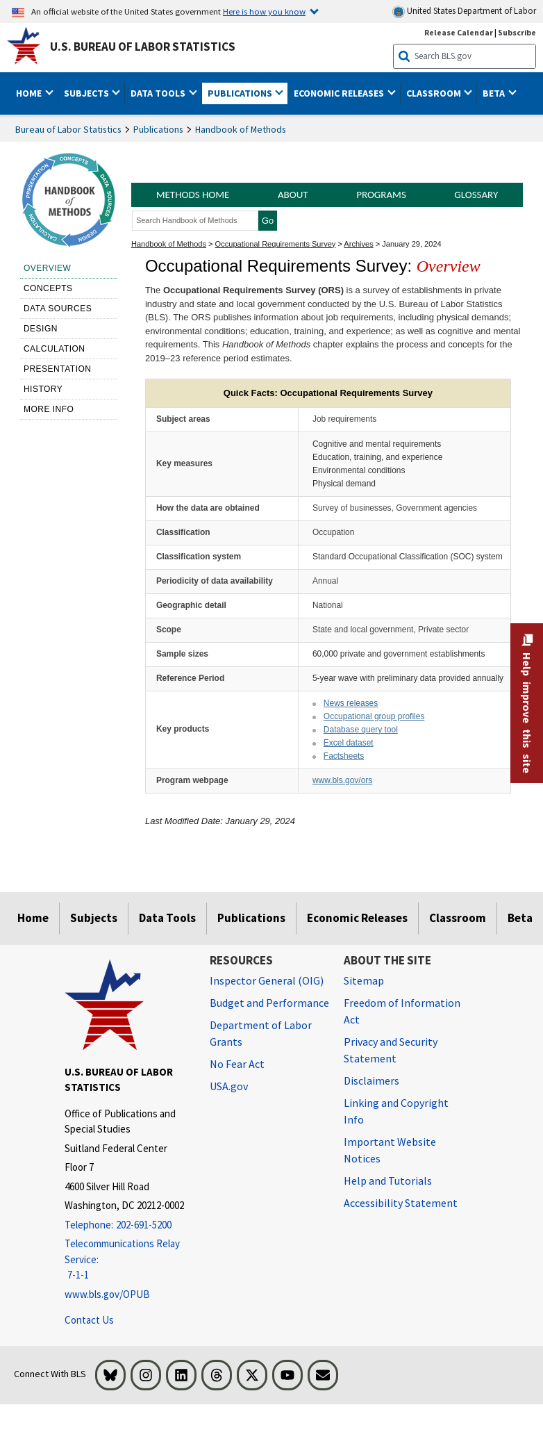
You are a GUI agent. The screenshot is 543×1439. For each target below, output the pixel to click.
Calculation (54, 349)
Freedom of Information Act (402, 1011)
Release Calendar (458, 32)
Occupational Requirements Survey (275, 244)
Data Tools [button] (159, 93)
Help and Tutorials (388, 1180)
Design (41, 329)
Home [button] (30, 93)
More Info (49, 409)
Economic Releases (357, 918)
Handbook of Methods (240, 129)
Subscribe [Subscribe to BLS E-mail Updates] (517, 32)
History (43, 389)
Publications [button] (241, 93)
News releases (351, 703)
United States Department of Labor (464, 11)
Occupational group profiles (374, 716)
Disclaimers (371, 1080)
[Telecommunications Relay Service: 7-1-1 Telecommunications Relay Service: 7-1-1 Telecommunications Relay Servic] (127, 1259)
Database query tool (361, 729)
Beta (520, 918)
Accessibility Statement (401, 1203)
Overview (47, 268)
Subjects (93, 918)
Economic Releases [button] (340, 93)
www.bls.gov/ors (342, 780)
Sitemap (364, 980)
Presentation (58, 369)
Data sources (58, 308)
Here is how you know (264, 11)
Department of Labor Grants (261, 1033)
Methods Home (193, 194)
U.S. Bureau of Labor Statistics (142, 46)
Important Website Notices (390, 1150)
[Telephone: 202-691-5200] (127, 1225)
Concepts (48, 288)
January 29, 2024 (411, 244)
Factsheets (344, 756)
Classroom (457, 918)
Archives (358, 244)
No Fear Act (237, 1064)
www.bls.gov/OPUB (107, 1294)
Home (33, 918)
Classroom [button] (434, 93)
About (293, 194)
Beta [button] (495, 93)
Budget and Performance (269, 1003)
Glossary (476, 194)
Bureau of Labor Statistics (68, 129)
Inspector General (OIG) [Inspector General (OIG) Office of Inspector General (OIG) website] (267, 980)
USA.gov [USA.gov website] (229, 1086)
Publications (158, 129)
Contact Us (89, 1319)
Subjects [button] (87, 93)
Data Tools (167, 918)
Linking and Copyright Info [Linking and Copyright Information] (396, 1111)
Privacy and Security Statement (390, 1050)
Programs (381, 194)
